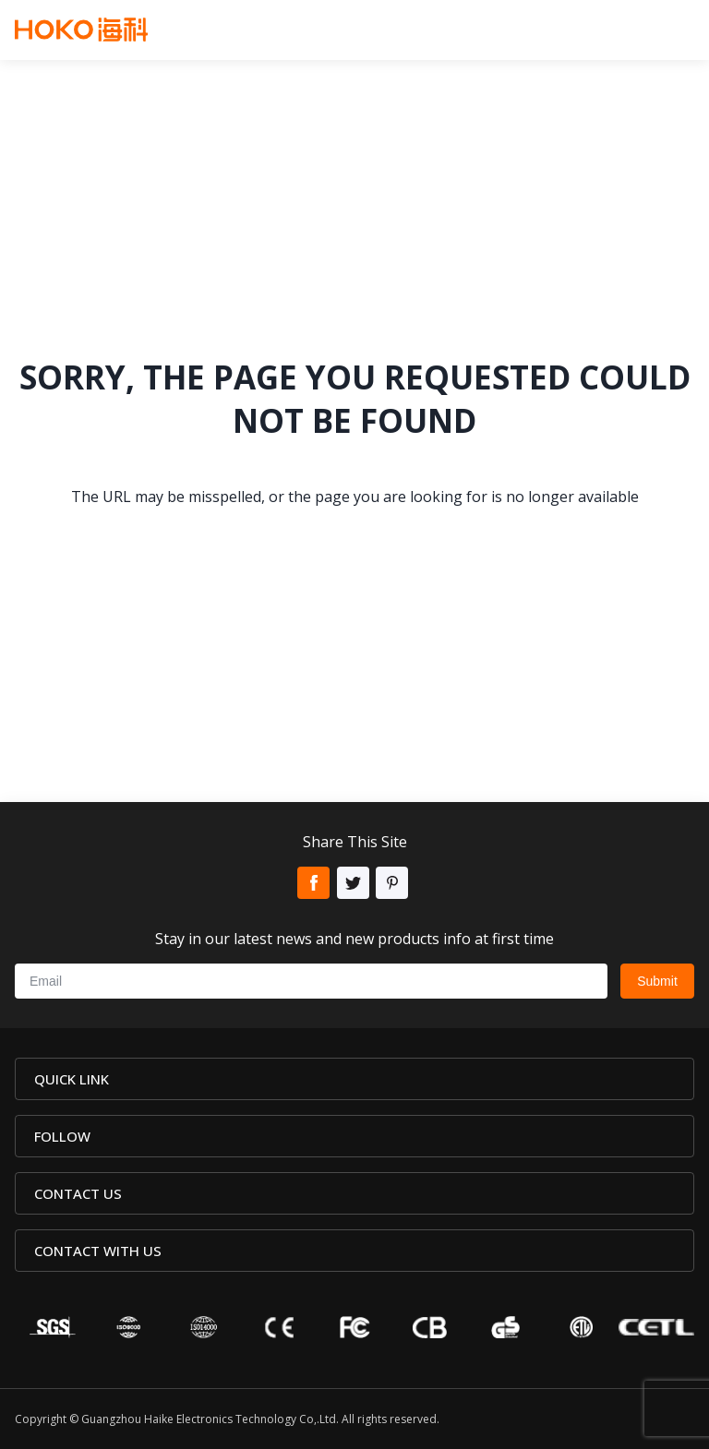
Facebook (313, 883)
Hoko (81, 29)
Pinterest (392, 883)
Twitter (353, 883)
